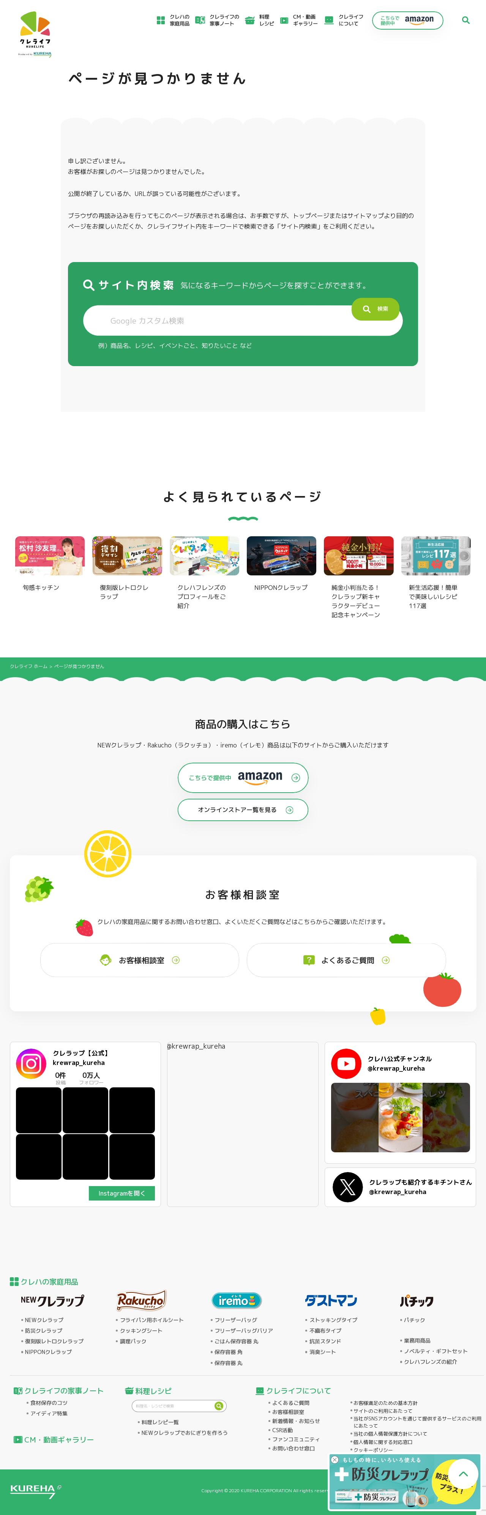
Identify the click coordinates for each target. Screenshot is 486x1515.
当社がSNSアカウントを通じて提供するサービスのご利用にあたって (417, 1422)
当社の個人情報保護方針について (390, 1433)
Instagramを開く (122, 1193)
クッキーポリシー (373, 1450)
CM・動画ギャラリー (305, 20)
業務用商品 (417, 1340)
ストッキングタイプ (333, 1320)
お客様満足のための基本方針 (385, 1403)
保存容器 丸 (229, 1363)
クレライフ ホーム (28, 666)
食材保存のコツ (49, 1403)
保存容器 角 (229, 1352)
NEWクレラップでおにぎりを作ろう (185, 1433)
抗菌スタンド (325, 1341)
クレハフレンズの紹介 (430, 1362)
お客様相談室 (288, 1412)
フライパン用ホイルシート (152, 1320)
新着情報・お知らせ (296, 1421)
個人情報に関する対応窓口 (383, 1442)
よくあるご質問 (290, 1403)
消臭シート (322, 1352)
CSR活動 (282, 1430)
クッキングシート (141, 1330)
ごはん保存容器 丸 (237, 1341)
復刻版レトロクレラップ (54, 1341)
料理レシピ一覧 (160, 1422)
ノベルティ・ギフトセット (436, 1351)
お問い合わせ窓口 (293, 1448)
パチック (414, 1320)
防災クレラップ (43, 1330)
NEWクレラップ (44, 1320)
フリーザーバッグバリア (244, 1330)
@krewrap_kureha (196, 1046)
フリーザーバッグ (236, 1320)
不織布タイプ (325, 1330)
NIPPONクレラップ (48, 1352)
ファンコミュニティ (296, 1439)
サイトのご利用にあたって (383, 1411)
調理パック (133, 1341)
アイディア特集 (49, 1413)
